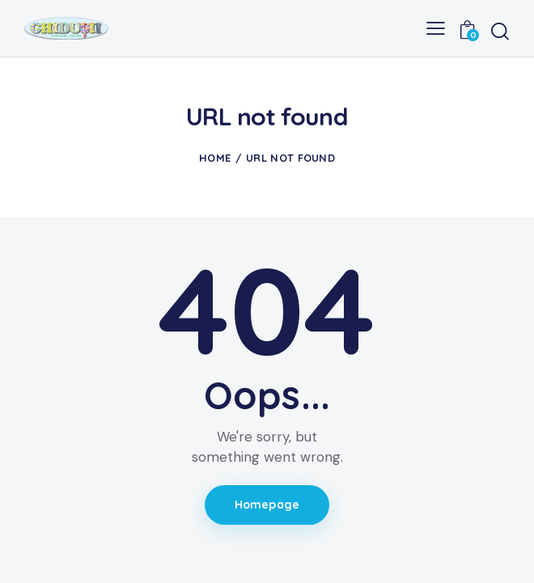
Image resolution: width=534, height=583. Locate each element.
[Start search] (500, 31)
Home (215, 157)
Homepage (267, 504)
